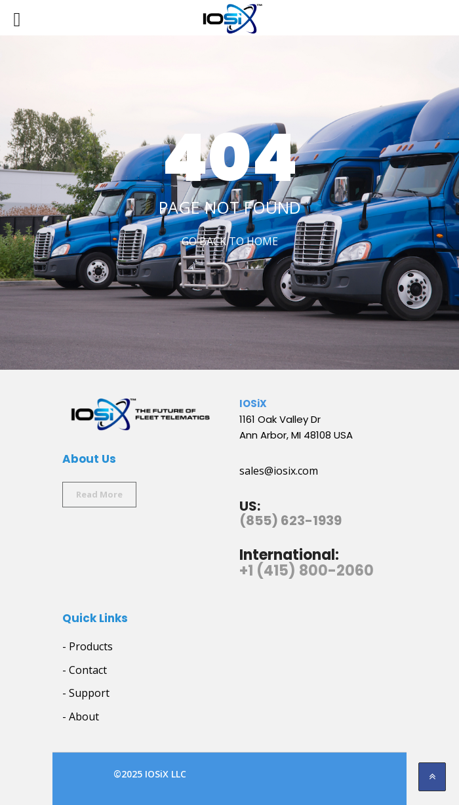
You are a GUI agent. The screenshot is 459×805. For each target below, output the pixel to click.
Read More (99, 494)
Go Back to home (230, 241)
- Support (86, 693)
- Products (87, 646)
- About (80, 716)
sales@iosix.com (278, 470)
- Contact (84, 670)
